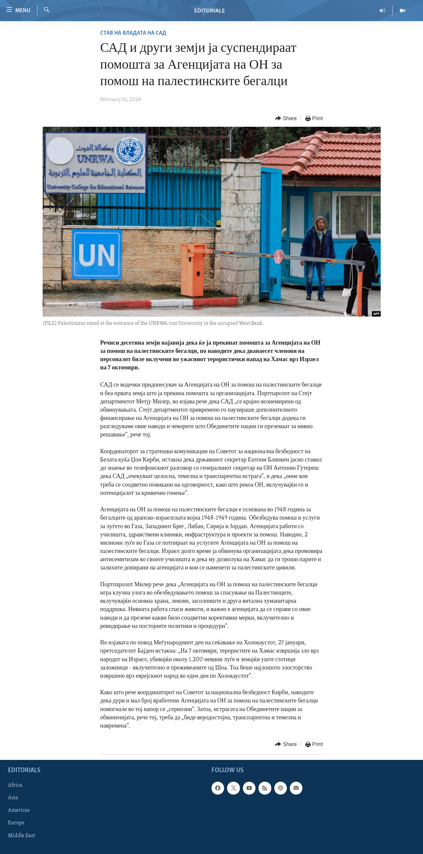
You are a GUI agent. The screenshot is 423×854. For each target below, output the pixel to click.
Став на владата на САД (133, 33)
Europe (16, 823)
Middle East (21, 835)
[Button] (286, 118)
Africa (15, 785)
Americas (19, 810)
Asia (13, 798)
